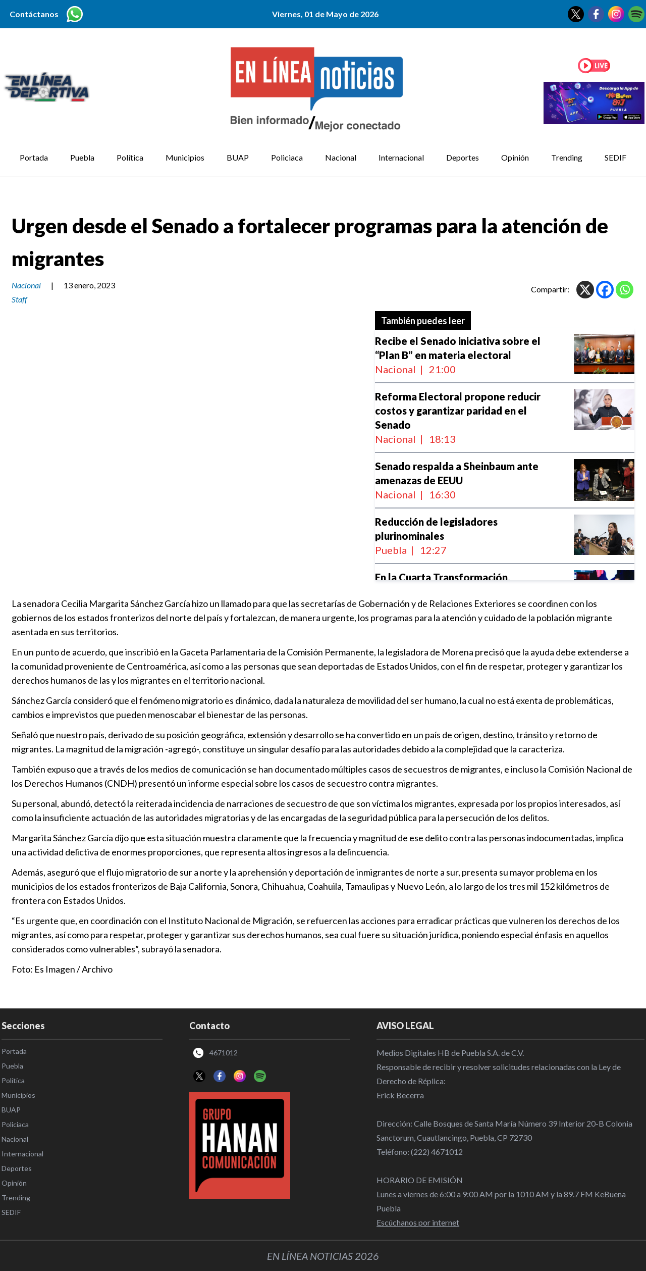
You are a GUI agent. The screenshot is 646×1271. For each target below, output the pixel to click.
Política (130, 157)
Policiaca (287, 157)
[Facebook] (605, 289)
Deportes (462, 157)
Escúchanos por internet (417, 1222)
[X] (585, 289)
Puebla (82, 157)
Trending (566, 157)
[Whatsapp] (624, 289)
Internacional (401, 157)
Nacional (340, 157)
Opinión (515, 157)
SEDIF (615, 157)
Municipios (185, 157)
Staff (19, 299)
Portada (34, 157)
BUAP (238, 157)
